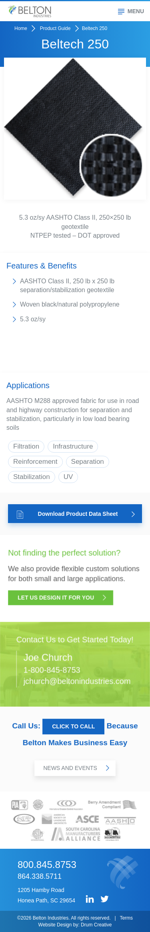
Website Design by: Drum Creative (75, 925)
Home (20, 28)
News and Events (76, 769)
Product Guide (55, 28)
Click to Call (73, 727)
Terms (126, 918)
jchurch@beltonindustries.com (77, 681)
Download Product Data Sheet (76, 515)
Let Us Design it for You (62, 599)
